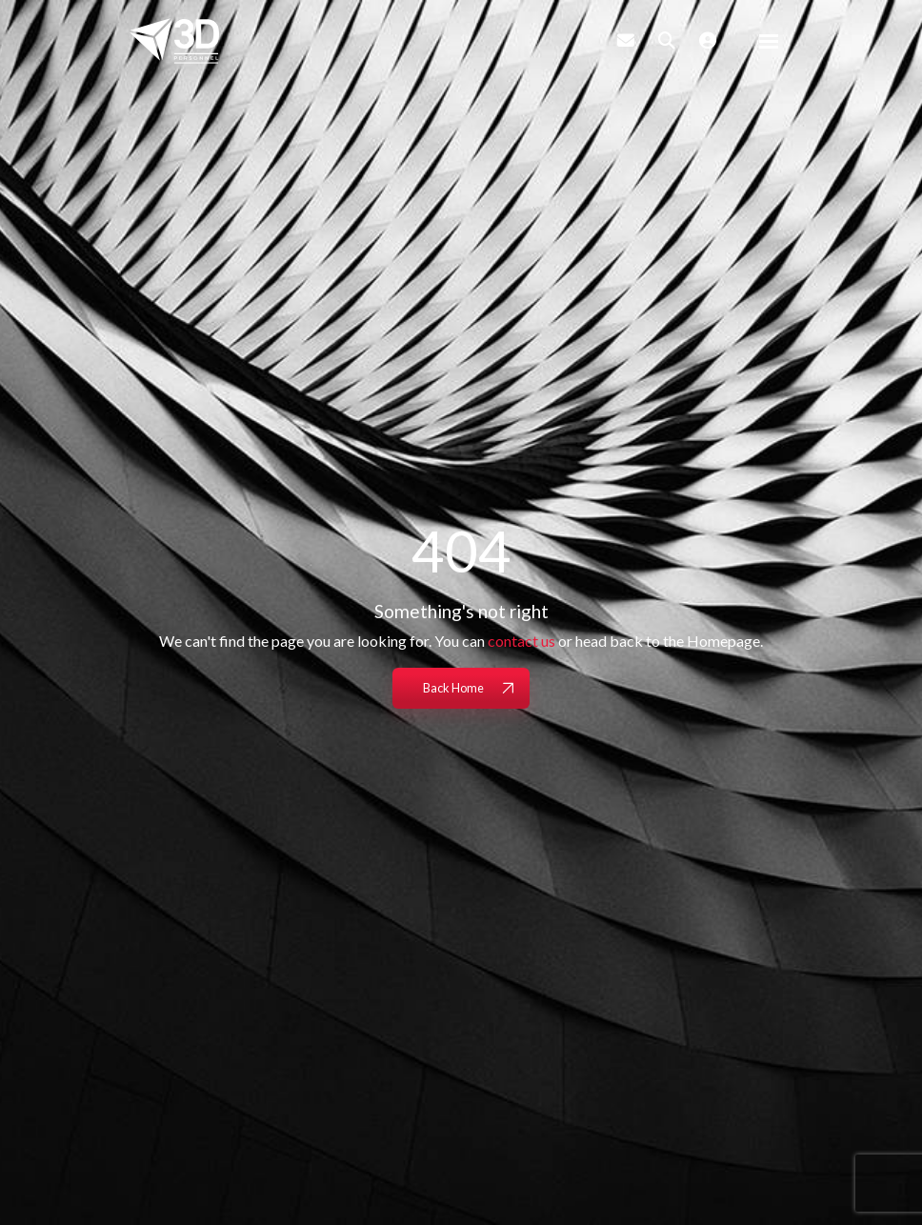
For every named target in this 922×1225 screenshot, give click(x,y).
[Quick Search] (666, 40)
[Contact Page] (625, 40)
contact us (521, 641)
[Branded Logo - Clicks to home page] (174, 41)
